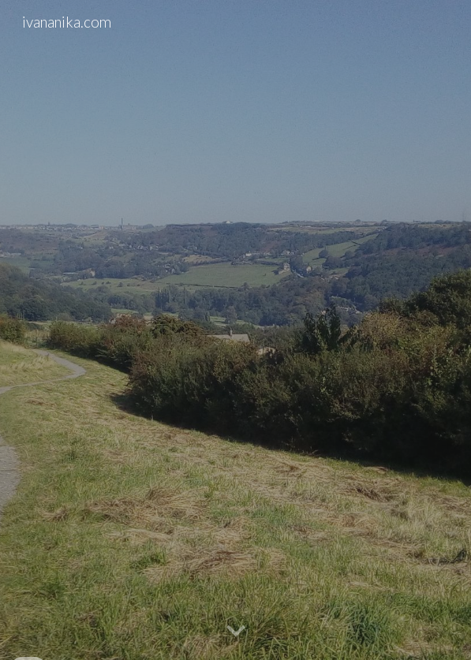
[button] (236, 632)
